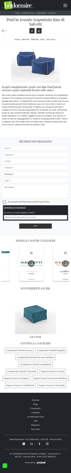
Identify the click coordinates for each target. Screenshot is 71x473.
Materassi (35, 425)
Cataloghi (35, 412)
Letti (35, 421)
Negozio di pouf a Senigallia (16, 378)
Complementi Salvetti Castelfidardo (35, 364)
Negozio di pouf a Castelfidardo (20, 385)
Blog (35, 404)
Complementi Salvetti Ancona (19, 350)
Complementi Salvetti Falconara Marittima (35, 357)
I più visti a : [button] (51, 39)
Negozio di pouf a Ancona (52, 371)
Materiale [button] (35, 39)
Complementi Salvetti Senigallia (51, 350)
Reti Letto (35, 429)
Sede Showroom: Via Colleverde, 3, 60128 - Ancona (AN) (35, 439)
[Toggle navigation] (65, 5)
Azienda (35, 400)
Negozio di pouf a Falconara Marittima (50, 378)
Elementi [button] (25, 39)
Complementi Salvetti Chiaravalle (21, 371)
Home (17, 13)
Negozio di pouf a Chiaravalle (52, 385)
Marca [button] (17, 39)
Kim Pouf (52, 13)
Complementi (41, 13)
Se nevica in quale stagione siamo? (19, 212)
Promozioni (35, 408)
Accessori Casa (27, 13)
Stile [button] (42, 39)
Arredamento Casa (35, 416)
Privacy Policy (43, 201)
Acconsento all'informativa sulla (28, 201)
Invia (35, 226)
